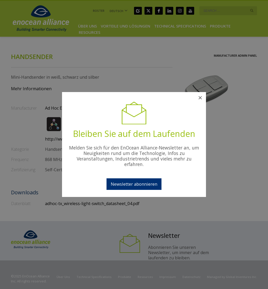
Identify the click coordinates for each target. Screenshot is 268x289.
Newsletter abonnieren (134, 184)
